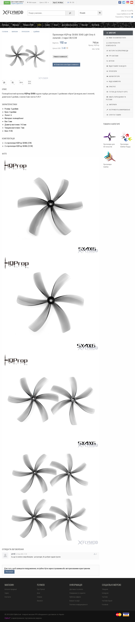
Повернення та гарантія (77, 593)
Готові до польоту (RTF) (117, 91)
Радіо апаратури (113, 81)
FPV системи (112, 55)
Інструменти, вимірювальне (118, 109)
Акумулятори (113, 76)
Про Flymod (41, 589)
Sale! (39, 25)
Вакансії (40, 601)
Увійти (7, 3)
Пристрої (111, 86)
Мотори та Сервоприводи (117, 50)
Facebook (105, 605)
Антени (110, 61)
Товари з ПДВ (28, 25)
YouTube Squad (107, 601)
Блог (56, 25)
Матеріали (111, 104)
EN (73, 2)
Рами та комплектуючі (116, 37)
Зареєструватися (17, 3)
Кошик (91, 13)
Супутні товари (113, 114)
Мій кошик (31, 2)
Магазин (16, 25)
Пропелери (111, 71)
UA (68, 2)
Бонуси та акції (74, 601)
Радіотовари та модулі (116, 66)
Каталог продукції (11, 589)
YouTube (105, 597)
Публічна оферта (75, 597)
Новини (39, 597)
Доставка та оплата (70, 25)
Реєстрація (9, 572)
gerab (13, 554)
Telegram (105, 589)
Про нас (85, 25)
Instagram (105, 593)
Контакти (95, 25)
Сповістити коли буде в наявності (66, 64)
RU (70, 2)
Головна (5, 25)
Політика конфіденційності (78, 605)
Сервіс (47, 25)
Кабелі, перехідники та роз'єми (116, 98)
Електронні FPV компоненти (113, 44)
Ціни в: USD (44, 2)
